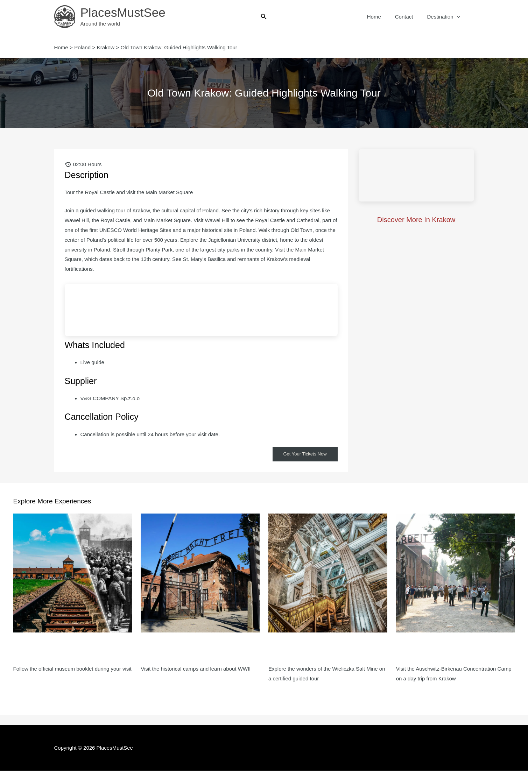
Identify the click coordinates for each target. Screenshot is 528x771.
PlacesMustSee (123, 12)
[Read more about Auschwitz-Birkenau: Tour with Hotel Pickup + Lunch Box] (455, 573)
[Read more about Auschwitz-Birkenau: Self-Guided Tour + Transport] (72, 573)
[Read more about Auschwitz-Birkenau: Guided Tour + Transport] (200, 573)
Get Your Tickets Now (303, 454)
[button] (264, 16)
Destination (445, 17)
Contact (409, 17)
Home (383, 17)
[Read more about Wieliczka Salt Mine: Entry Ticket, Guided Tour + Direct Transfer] (327, 573)
